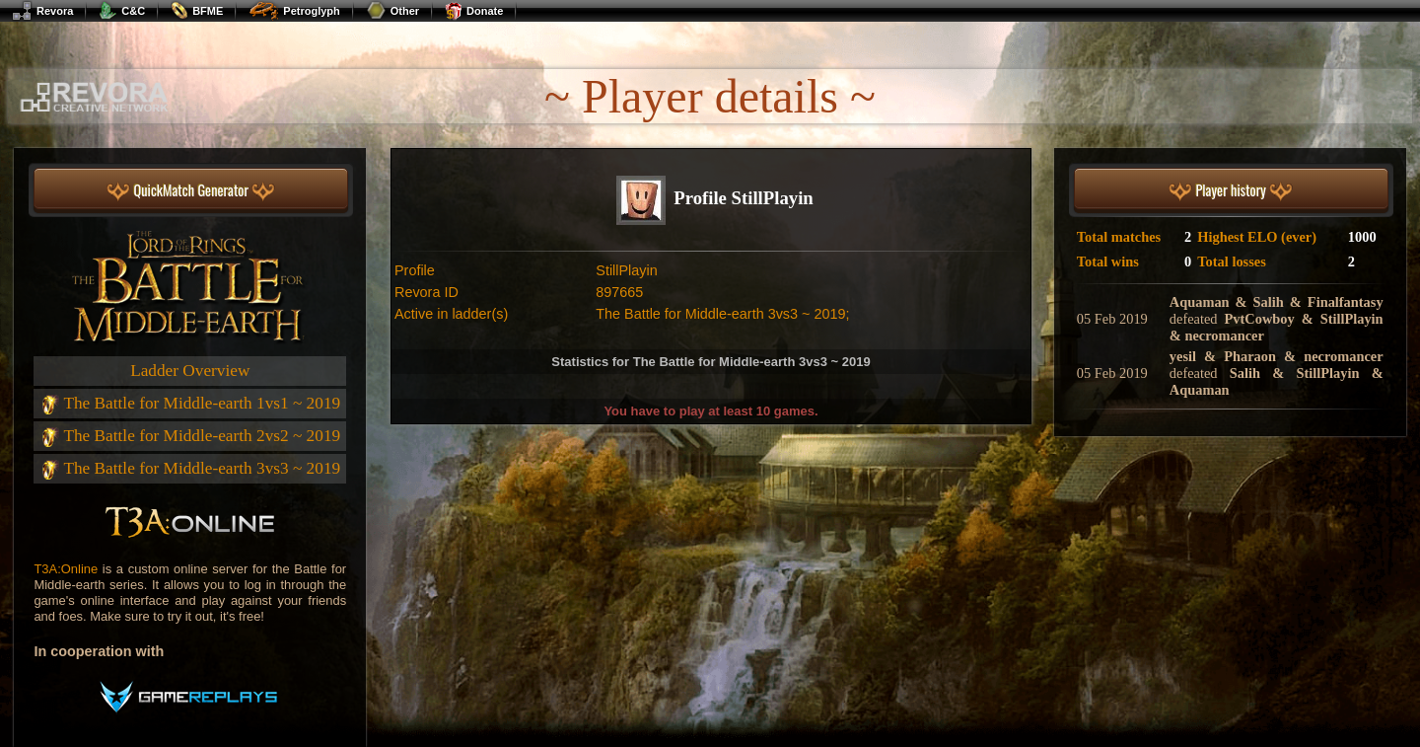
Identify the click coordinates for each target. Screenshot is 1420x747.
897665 (619, 292)
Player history (1231, 191)
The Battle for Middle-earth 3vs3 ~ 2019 (189, 468)
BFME (197, 11)
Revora (42, 11)
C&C (122, 11)
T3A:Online (66, 568)
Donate (474, 11)
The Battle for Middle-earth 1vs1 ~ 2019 (189, 403)
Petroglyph (293, 11)
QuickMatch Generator (190, 191)
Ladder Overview (189, 370)
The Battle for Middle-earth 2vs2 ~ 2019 (189, 435)
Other (392, 11)
